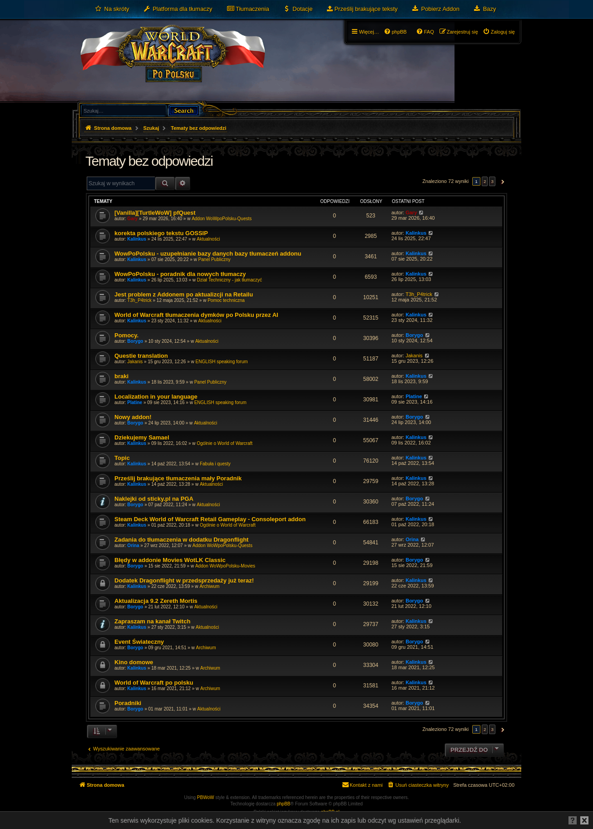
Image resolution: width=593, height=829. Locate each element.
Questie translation (141, 355)
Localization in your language (156, 396)
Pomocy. (126, 335)
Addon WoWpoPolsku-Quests (222, 218)
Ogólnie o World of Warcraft (224, 443)
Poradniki (127, 703)
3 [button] (492, 181)
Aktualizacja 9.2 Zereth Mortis (156, 600)
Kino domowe (133, 662)
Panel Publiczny (214, 259)
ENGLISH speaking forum (221, 361)
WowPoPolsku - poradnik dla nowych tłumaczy (180, 274)
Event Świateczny (139, 641)
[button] (501, 182)
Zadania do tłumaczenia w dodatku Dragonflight (181, 539)
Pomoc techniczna (226, 300)
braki (121, 376)
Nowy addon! (133, 417)
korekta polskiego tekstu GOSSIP (161, 233)
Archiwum (209, 586)
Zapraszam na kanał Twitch (152, 621)
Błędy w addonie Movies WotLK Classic (170, 560)
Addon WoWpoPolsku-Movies (225, 565)
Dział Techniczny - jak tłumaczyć (229, 279)
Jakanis (135, 361)
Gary (132, 218)
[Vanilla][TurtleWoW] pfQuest (155, 212)
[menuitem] (111, 9)
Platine (134, 402)
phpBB (284, 803)
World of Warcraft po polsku (153, 682)
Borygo (135, 341)
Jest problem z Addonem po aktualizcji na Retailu (183, 294)
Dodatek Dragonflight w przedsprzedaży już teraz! (184, 580)
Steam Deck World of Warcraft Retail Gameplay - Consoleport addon (210, 519)
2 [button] (485, 181)
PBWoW (205, 797)
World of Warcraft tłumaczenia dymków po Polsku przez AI (196, 314)
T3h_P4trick (139, 300)
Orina (133, 545)
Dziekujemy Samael (141, 437)
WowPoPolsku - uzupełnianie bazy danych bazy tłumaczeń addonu (207, 253)
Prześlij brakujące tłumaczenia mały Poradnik (178, 478)
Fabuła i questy (215, 463)
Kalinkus (136, 239)
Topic (122, 457)
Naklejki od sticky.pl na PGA (153, 498)
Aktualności (208, 239)
